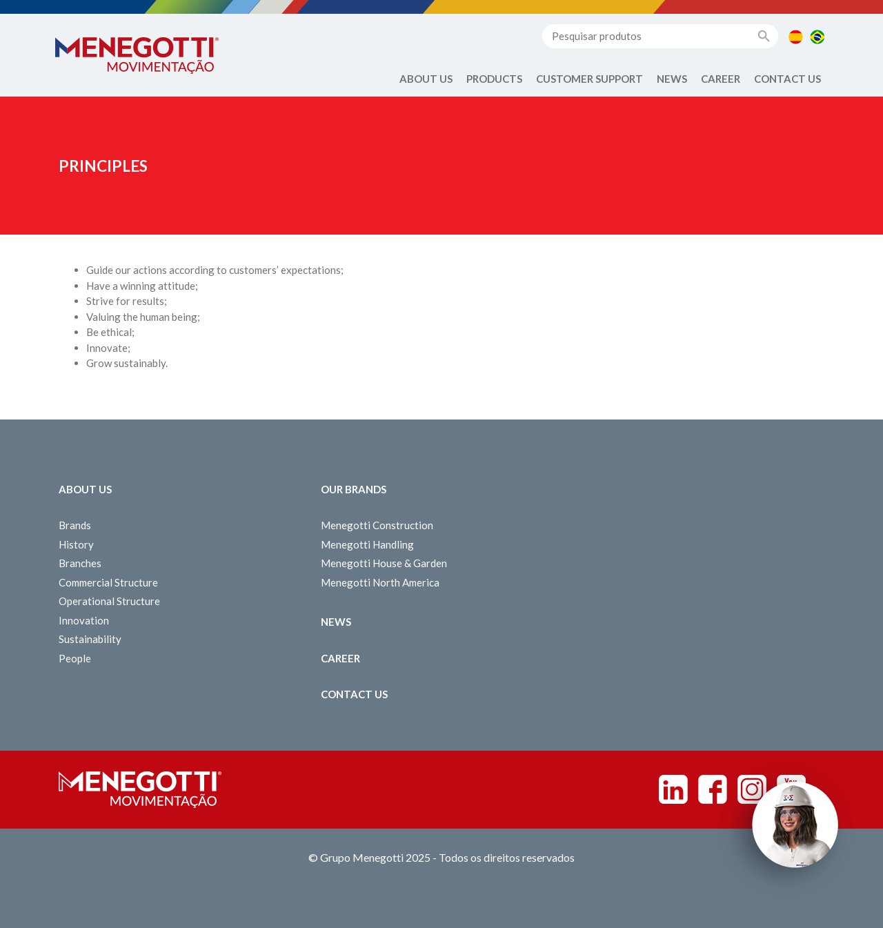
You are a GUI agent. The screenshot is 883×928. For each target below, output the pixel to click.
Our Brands (353, 489)
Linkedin (673, 789)
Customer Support (589, 78)
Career (720, 78)
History (76, 544)
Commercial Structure (108, 582)
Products (494, 78)
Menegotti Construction (377, 525)
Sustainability (90, 639)
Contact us (787, 78)
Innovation (84, 620)
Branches (80, 563)
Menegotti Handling (367, 544)
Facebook (712, 789)
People (75, 658)
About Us (426, 78)
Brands (75, 525)
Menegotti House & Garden (384, 563)
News (672, 78)
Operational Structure (109, 601)
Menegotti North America (380, 582)
